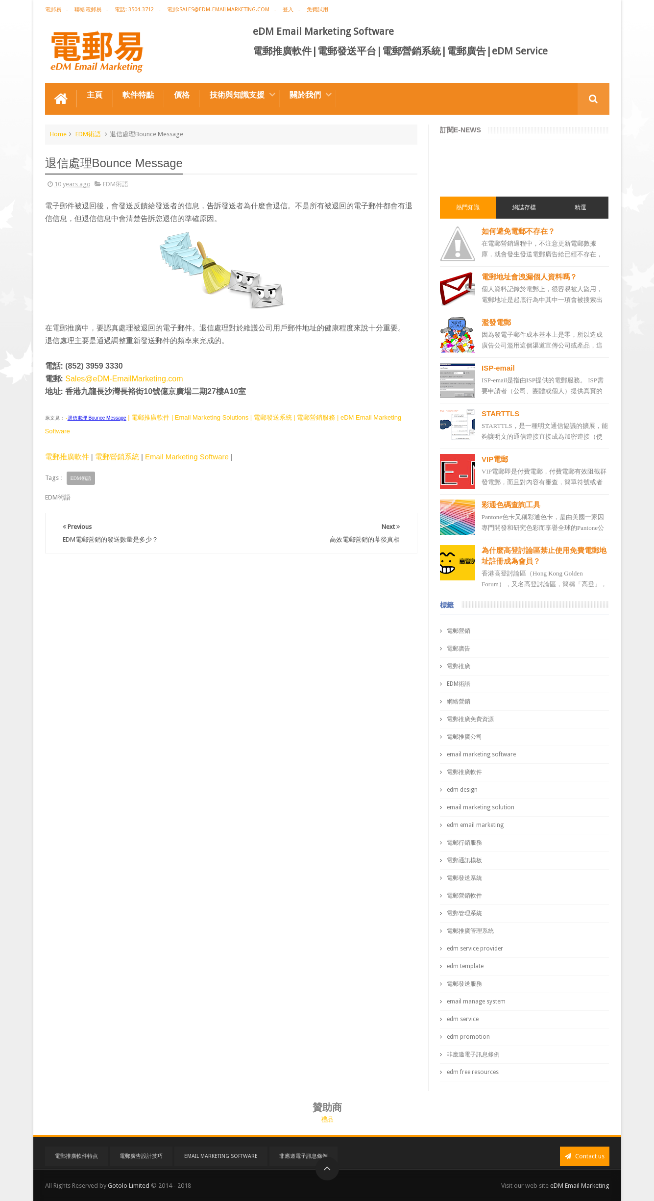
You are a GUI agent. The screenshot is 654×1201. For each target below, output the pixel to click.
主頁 (94, 95)
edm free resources (473, 1072)
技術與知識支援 (237, 95)
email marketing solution (480, 807)
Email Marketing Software (187, 456)
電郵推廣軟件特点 (76, 1156)
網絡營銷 (458, 701)
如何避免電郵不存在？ (518, 231)
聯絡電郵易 (87, 9)
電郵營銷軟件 (464, 895)
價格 (182, 95)
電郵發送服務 (464, 983)
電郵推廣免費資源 (470, 719)
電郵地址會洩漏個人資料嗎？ (529, 277)
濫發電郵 (496, 322)
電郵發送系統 (464, 878)
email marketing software (481, 754)
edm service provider (475, 948)
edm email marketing (475, 825)
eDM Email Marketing (579, 1185)
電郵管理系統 (464, 913)
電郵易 (53, 9)
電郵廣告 (458, 648)
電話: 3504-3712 (134, 9)
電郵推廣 (458, 666)
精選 (580, 207)
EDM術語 (88, 134)
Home (58, 134)
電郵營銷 (458, 630)
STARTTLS (500, 413)
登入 (288, 9)
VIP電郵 (495, 459)
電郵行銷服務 (464, 842)
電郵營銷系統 (117, 456)
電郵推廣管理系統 (470, 930)
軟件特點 (138, 95)
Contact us (585, 1156)
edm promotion (468, 1036)
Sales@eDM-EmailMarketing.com (124, 379)
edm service (463, 1019)
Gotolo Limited (128, 1185)
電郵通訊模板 (464, 860)
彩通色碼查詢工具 (511, 504)
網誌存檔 (524, 207)
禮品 (327, 1119)
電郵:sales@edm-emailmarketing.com (218, 9)
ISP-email (498, 368)
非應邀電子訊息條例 (473, 1054)
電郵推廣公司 (464, 736)
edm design (462, 789)
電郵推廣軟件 (67, 456)
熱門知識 (468, 207)
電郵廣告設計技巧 (141, 1156)
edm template (465, 966)
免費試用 (317, 9)
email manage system (476, 1001)
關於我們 (305, 95)
